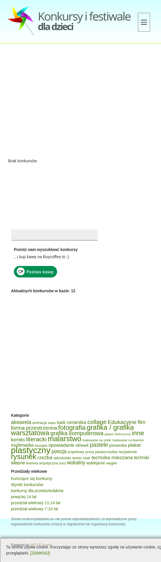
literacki (36, 439)
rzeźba (45, 457)
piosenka (118, 445)
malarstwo (64, 439)
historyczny (123, 434)
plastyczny (30, 450)
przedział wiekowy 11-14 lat (35, 502)
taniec (77, 458)
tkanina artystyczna (42, 463)
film (141, 422)
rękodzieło (62, 458)
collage (97, 421)
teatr (87, 458)
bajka (52, 423)
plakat (134, 445)
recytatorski (128, 452)
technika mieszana (112, 457)
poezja (59, 451)
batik (61, 422)
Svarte (47, 545)
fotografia (72, 427)
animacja (39, 423)
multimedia (22, 445)
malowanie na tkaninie (128, 440)
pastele (99, 445)
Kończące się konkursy (31, 478)
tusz (62, 463)
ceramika (76, 422)
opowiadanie (61, 445)
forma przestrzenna (34, 428)
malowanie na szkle (97, 440)
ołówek (82, 445)
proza (89, 452)
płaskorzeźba (106, 452)
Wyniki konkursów (27, 484)
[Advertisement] (80, 102)
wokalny (76, 463)
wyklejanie (95, 463)
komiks (18, 439)
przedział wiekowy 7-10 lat (34, 509)
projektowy (76, 452)
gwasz (109, 434)
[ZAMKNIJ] (40, 553)
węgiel (111, 463)
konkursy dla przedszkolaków (37, 490)
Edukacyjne (122, 422)
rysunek (23, 457)
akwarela (21, 422)
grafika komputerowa (76, 433)
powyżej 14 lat (24, 496)
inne (138, 433)
